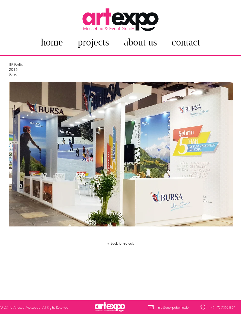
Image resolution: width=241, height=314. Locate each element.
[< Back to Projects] (120, 243)
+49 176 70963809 (222, 307)
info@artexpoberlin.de (173, 307)
